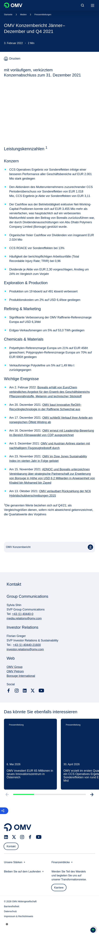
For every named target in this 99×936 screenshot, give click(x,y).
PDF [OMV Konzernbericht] (91, 548)
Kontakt (11, 846)
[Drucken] (12, 59)
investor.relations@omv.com (25, 649)
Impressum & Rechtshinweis (18, 916)
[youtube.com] (41, 691)
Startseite (8, 14)
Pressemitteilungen (42, 14)
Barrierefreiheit (11, 906)
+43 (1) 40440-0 (22, 614)
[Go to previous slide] (6, 796)
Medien (23, 14)
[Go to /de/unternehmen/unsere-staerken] (7, 924)
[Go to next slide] (92, 796)
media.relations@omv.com (24, 618)
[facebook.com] (9, 691)
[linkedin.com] (25, 691)
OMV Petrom (15, 671)
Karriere (59, 887)
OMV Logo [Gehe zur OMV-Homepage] (13, 5)
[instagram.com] (17, 691)
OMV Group (14, 667)
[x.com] (33, 691)
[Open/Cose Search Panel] (82, 5)
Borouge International (21, 676)
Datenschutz (10, 911)
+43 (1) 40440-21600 (27, 645)
